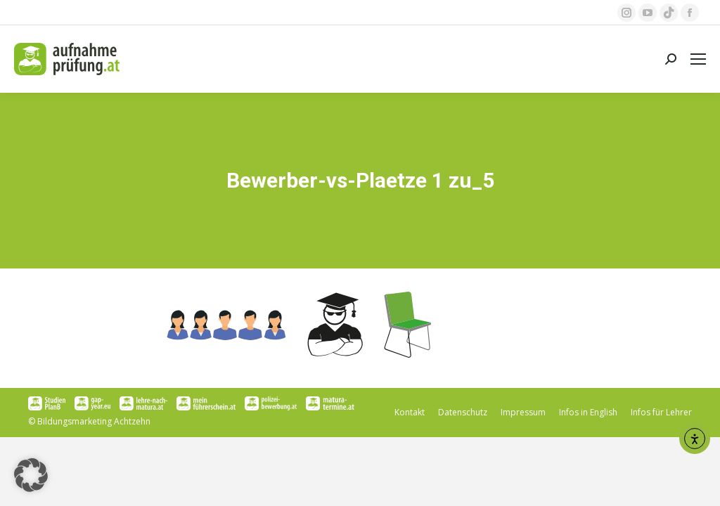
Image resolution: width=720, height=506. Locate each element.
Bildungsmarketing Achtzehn (93, 421)
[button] (31, 475)
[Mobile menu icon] (698, 59)
